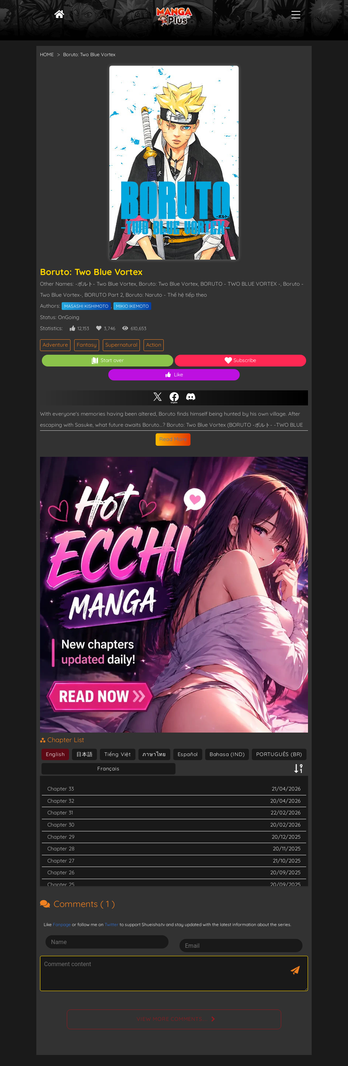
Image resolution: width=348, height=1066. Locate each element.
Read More (173, 439)
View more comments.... (172, 1019)
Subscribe (240, 360)
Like (174, 374)
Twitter (112, 924)
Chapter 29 (61, 837)
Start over (108, 360)
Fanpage (62, 924)
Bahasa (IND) (227, 754)
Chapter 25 (61, 884)
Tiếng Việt (117, 754)
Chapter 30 (61, 824)
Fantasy (87, 345)
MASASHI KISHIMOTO (86, 306)
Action (153, 345)
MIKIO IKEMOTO (132, 306)
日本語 (84, 754)
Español (188, 754)
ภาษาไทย (154, 754)
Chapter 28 (61, 848)
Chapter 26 (61, 872)
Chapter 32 (60, 801)
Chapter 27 (60, 860)
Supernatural (121, 345)
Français (108, 768)
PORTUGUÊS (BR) (279, 754)
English (55, 754)
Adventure (55, 345)
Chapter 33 (60, 788)
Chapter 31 (60, 812)
